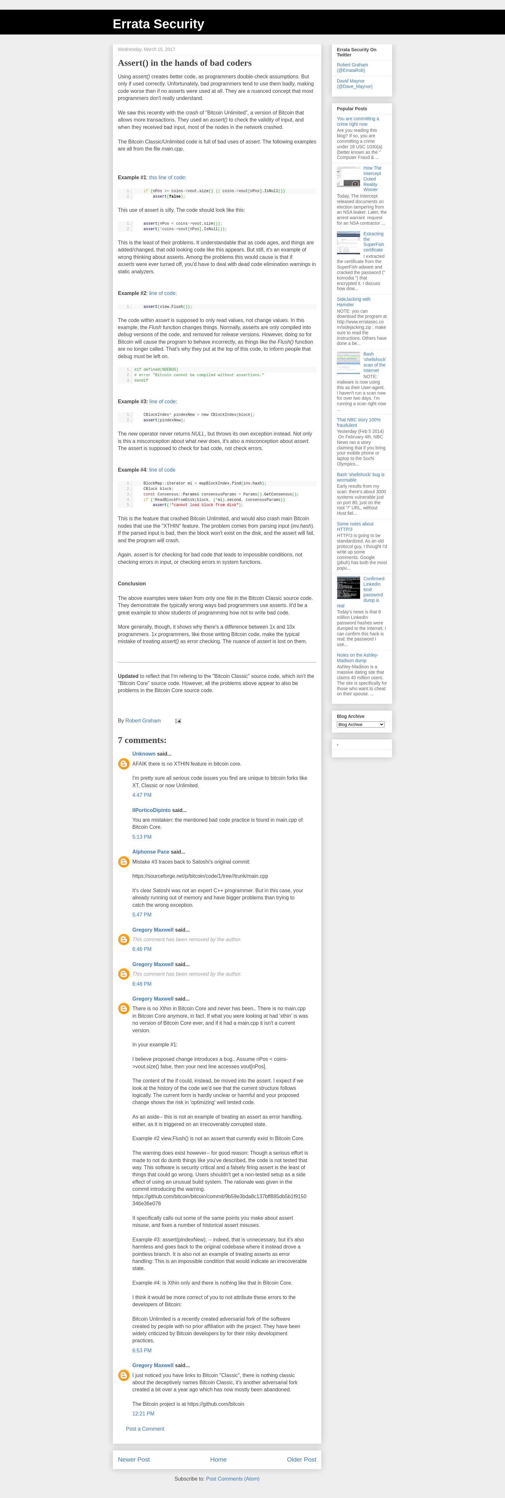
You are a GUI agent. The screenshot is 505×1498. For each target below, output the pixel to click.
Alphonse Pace (150, 852)
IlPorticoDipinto (151, 810)
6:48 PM (142, 984)
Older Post (301, 1459)
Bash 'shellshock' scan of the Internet (375, 362)
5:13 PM (142, 837)
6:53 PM (142, 1350)
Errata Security (159, 24)
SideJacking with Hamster (353, 302)
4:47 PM (142, 795)
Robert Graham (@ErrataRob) (352, 67)
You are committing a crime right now (358, 121)
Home (218, 1459)
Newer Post (134, 1459)
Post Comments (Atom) (233, 1479)
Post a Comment (145, 1429)
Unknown (144, 754)
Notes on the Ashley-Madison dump (357, 657)
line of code (162, 293)
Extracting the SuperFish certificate (374, 241)
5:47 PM (142, 914)
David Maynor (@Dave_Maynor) (355, 83)
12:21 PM (143, 1413)
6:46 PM (142, 949)
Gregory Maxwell (153, 930)
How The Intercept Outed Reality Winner (373, 178)
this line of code (167, 177)
